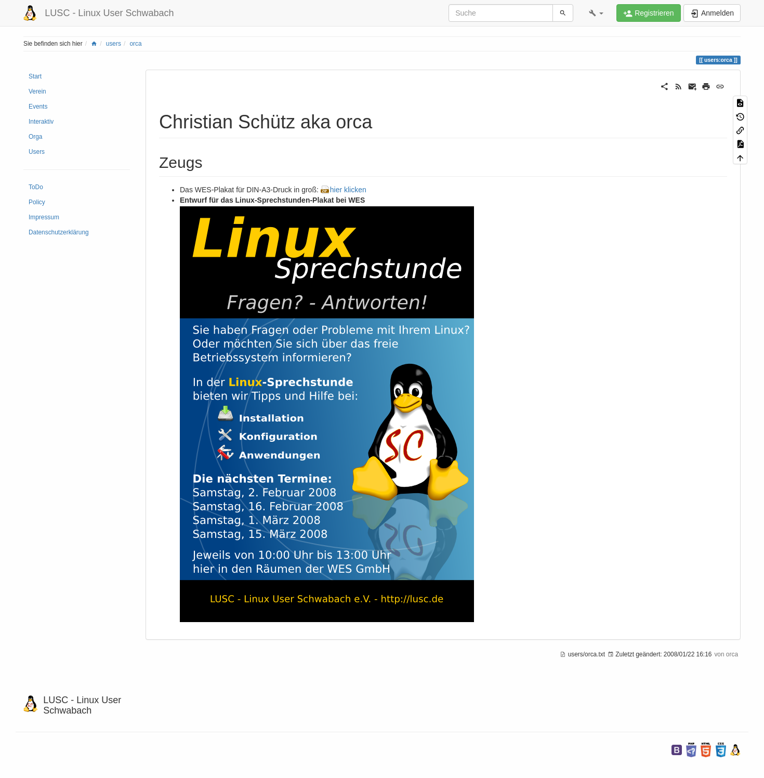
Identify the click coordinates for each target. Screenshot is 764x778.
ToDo (36, 187)
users (113, 43)
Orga (35, 136)
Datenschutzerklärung (59, 232)
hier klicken (348, 190)
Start (35, 76)
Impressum (44, 217)
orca (136, 43)
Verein (37, 91)
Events (38, 106)
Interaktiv (41, 121)
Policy (37, 202)
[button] (596, 13)
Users (37, 151)
